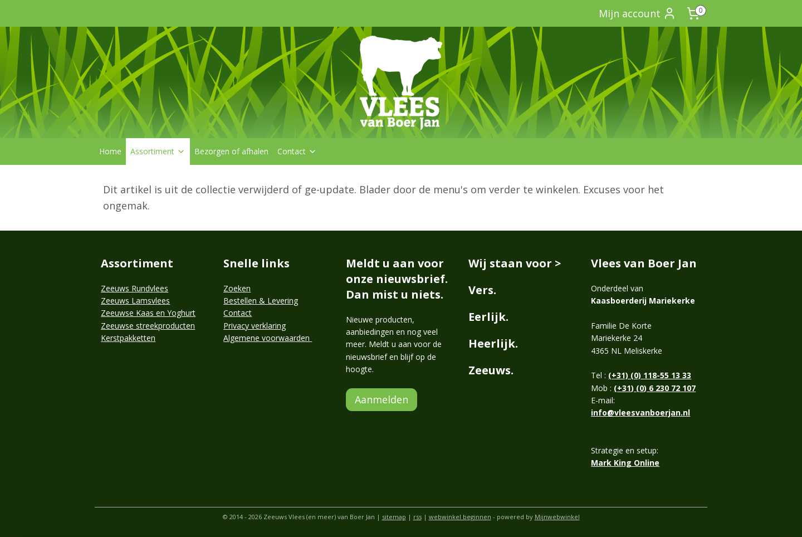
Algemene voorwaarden (267, 338)
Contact (297, 151)
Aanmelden (381, 399)
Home (110, 151)
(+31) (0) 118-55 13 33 (649, 375)
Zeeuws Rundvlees (134, 288)
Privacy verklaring (254, 325)
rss (417, 516)
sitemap (394, 516)
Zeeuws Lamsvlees (135, 300)
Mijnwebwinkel (557, 516)
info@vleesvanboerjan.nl (640, 412)
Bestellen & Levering (260, 300)
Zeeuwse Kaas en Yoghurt (148, 312)
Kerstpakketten (128, 338)
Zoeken (237, 288)
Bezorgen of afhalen (231, 151)
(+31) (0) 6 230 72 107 (655, 388)
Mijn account (637, 13)
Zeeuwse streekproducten (148, 325)
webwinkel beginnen (460, 516)
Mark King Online (625, 462)
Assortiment (157, 151)
